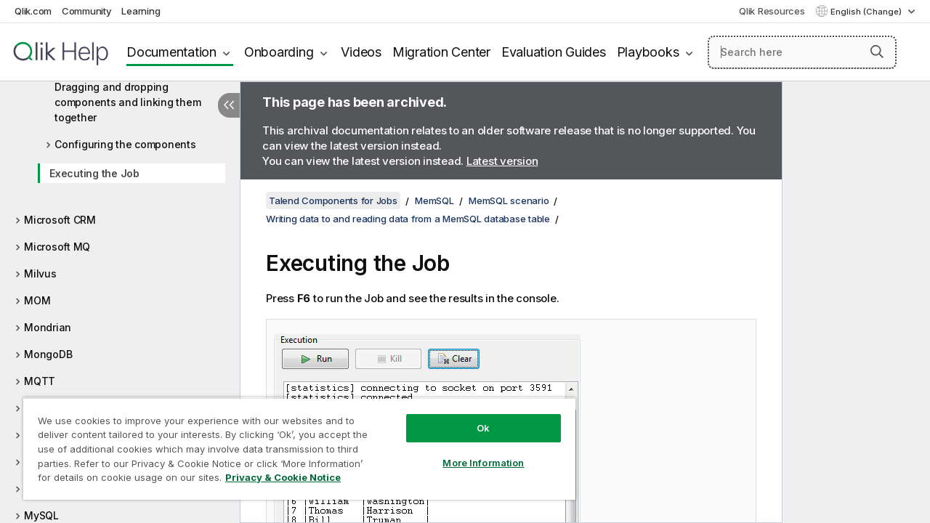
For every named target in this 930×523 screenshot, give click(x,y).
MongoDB (48, 354)
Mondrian (47, 327)
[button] (877, 51)
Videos (361, 52)
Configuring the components (125, 144)
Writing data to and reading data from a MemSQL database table (408, 218)
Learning (140, 11)
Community (87, 11)
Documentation (171, 52)
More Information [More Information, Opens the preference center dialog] (472, 452)
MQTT (39, 381)
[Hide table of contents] (229, 105)
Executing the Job (94, 173)
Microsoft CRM (60, 220)
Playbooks (648, 52)
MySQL (41, 515)
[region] (292, 443)
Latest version (502, 161)
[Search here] (802, 52)
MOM (37, 300)
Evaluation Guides (553, 52)
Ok (472, 417)
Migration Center (441, 52)
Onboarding (279, 52)
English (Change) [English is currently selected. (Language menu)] (867, 12)
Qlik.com (33, 11)
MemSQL (434, 200)
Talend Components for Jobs (333, 200)
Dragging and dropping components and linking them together (127, 102)
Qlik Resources (772, 11)
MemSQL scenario (509, 200)
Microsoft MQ (57, 246)
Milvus (40, 273)
